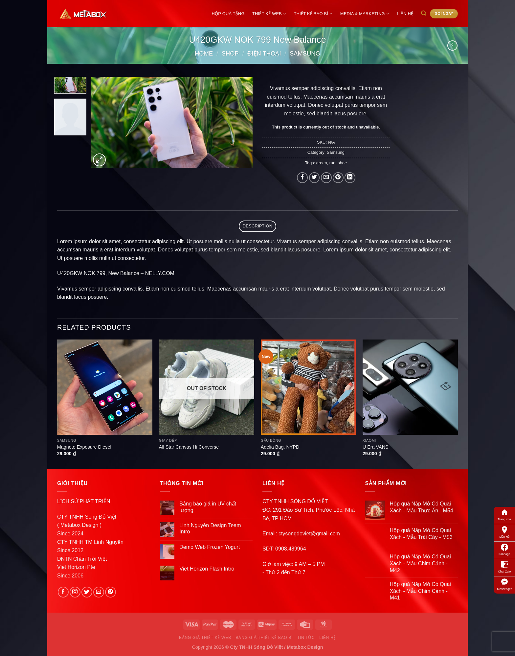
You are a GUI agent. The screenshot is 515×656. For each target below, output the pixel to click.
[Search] (423, 13)
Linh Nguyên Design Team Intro (210, 528)
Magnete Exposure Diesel (84, 447)
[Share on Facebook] (302, 177)
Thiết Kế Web (269, 14)
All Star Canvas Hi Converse (189, 447)
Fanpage (504, 549)
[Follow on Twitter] (86, 592)
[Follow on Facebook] (63, 592)
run (332, 162)
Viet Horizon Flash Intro (206, 569)
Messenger (504, 584)
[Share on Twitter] (314, 177)
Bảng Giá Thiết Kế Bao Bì (264, 637)
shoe (342, 162)
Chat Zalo (504, 566)
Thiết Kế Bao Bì (313, 14)
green (321, 162)
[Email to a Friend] (326, 177)
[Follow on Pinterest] (110, 592)
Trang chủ (504, 514)
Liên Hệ (504, 531)
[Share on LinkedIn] (350, 177)
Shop (230, 53)
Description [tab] (257, 225)
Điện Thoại (264, 53)
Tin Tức (306, 637)
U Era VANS (376, 447)
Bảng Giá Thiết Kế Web (205, 637)
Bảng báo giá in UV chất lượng (207, 507)
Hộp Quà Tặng (228, 13)
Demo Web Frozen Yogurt (209, 547)
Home (204, 53)
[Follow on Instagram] (75, 592)
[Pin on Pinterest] (338, 177)
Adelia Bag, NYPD (280, 447)
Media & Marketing (364, 14)
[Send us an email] (98, 592)
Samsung (305, 53)
